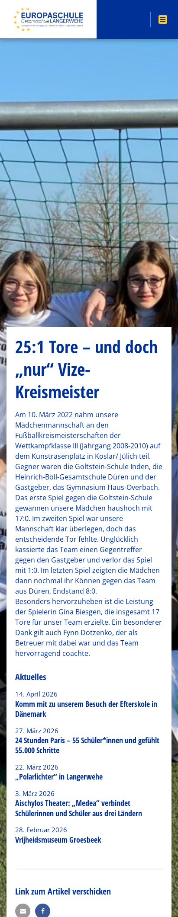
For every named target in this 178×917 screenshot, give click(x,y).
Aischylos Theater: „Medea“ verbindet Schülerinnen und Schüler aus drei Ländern (78, 808)
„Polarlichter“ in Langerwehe (59, 776)
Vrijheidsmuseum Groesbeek (58, 839)
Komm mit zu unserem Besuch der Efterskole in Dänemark (86, 709)
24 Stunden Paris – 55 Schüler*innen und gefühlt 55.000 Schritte (87, 745)
